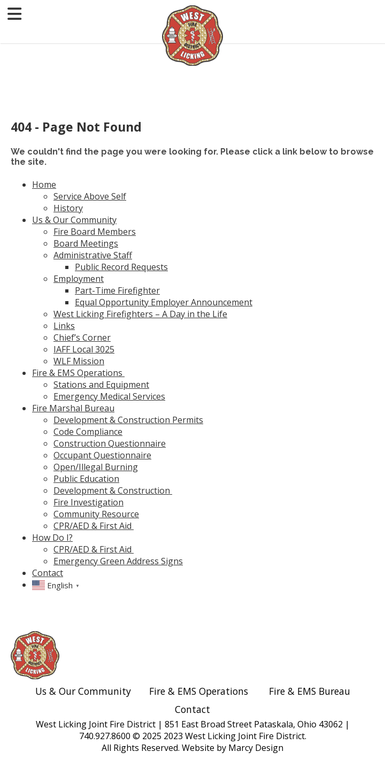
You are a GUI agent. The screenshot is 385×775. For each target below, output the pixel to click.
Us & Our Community (74, 220)
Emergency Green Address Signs (118, 561)
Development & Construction (112, 490)
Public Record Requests (121, 267)
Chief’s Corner (82, 337)
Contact (47, 573)
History (68, 208)
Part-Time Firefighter (117, 290)
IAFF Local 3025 (83, 349)
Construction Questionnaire (109, 443)
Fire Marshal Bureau (73, 408)
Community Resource (96, 514)
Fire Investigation (88, 502)
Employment (78, 279)
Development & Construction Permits (128, 420)
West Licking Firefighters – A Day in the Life (140, 314)
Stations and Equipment (101, 384)
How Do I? (52, 537)
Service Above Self (89, 196)
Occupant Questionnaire (102, 455)
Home (44, 184)
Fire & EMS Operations (78, 373)
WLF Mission (78, 361)
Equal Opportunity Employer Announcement (163, 302)
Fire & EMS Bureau (309, 691)
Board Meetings (85, 243)
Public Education (86, 479)
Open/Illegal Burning (95, 467)
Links (64, 326)
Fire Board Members (94, 231)
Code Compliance (87, 432)
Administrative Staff (92, 255)
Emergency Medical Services (109, 396)
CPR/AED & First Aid (93, 526)
